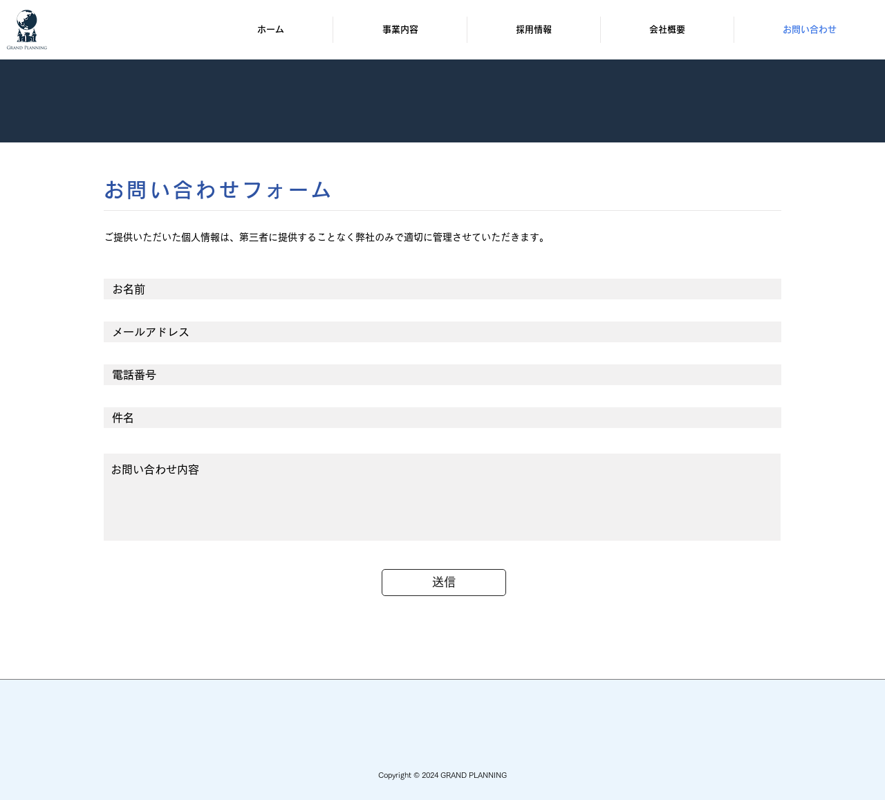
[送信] (444, 582)
